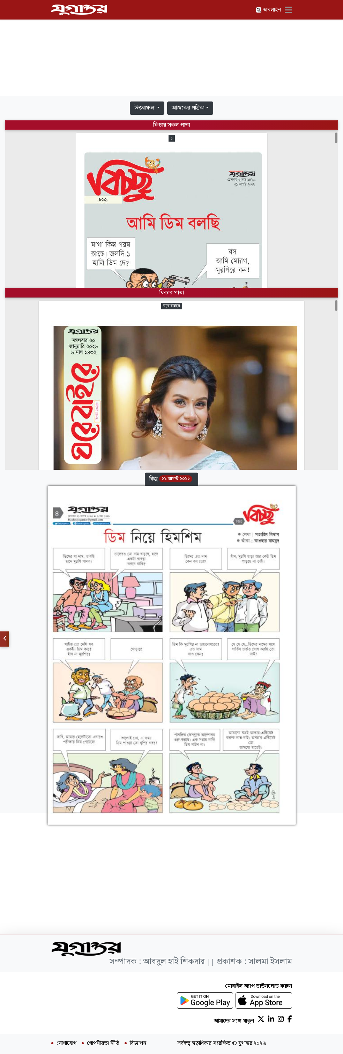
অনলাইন (268, 10)
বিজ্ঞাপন (138, 1043)
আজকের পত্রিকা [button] (188, 108)
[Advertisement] (171, 49)
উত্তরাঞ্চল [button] (145, 108)
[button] (171, 479)
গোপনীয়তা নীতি (103, 1043)
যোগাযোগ (66, 1043)
